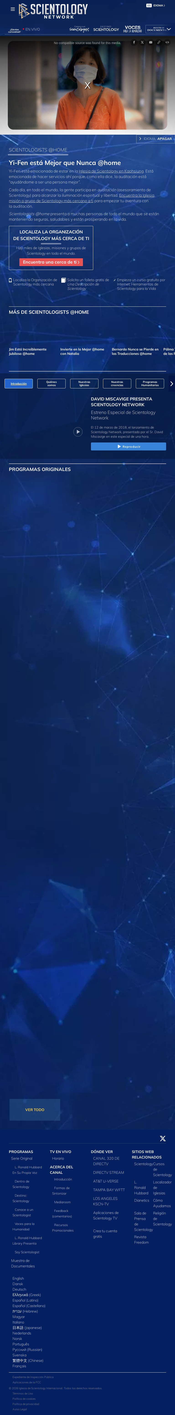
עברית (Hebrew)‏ (25, 1311)
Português (21, 1344)
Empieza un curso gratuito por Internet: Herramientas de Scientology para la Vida (141, 284)
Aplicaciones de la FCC (27, 1382)
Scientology (143, 1163)
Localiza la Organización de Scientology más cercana (35, 282)
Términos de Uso (23, 1393)
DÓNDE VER (102, 1151)
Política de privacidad (26, 1404)
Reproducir (128, 447)
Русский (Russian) (27, 1349)
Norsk (17, 1338)
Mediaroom (62, 1202)
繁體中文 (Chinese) (28, 1360)
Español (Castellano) (29, 1305)
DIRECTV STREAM (108, 1172)
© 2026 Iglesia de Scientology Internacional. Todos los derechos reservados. (55, 1388)
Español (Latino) (26, 1300)
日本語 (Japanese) (27, 1327)
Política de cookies (24, 1398)
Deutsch (19, 1289)
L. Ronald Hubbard (141, 1187)
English (18, 1278)
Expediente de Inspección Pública (33, 1377)
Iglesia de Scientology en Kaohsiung (111, 170)
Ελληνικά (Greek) (27, 1294)
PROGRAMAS (21, 1151)
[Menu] (12, 9)
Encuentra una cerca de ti (51, 262)
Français (19, 1366)
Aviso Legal (20, 1409)
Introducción (63, 1179)
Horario (58, 1158)
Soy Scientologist (27, 1252)
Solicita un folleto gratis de (88, 284)
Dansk (18, 1284)
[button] (172, 383)
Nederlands (22, 1333)
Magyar (19, 1316)
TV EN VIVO (60, 1151)
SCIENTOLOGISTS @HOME (38, 150)
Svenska (19, 1355)
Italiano (18, 1322)
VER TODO (34, 1109)
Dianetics (141, 1200)
